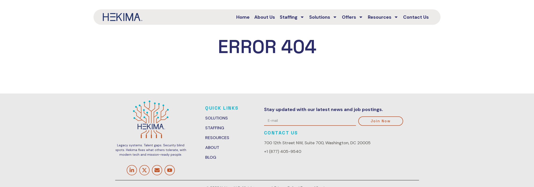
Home (243, 17)
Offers (352, 17)
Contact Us (416, 17)
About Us (264, 17)
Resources (383, 17)
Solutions (323, 17)
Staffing (292, 17)
